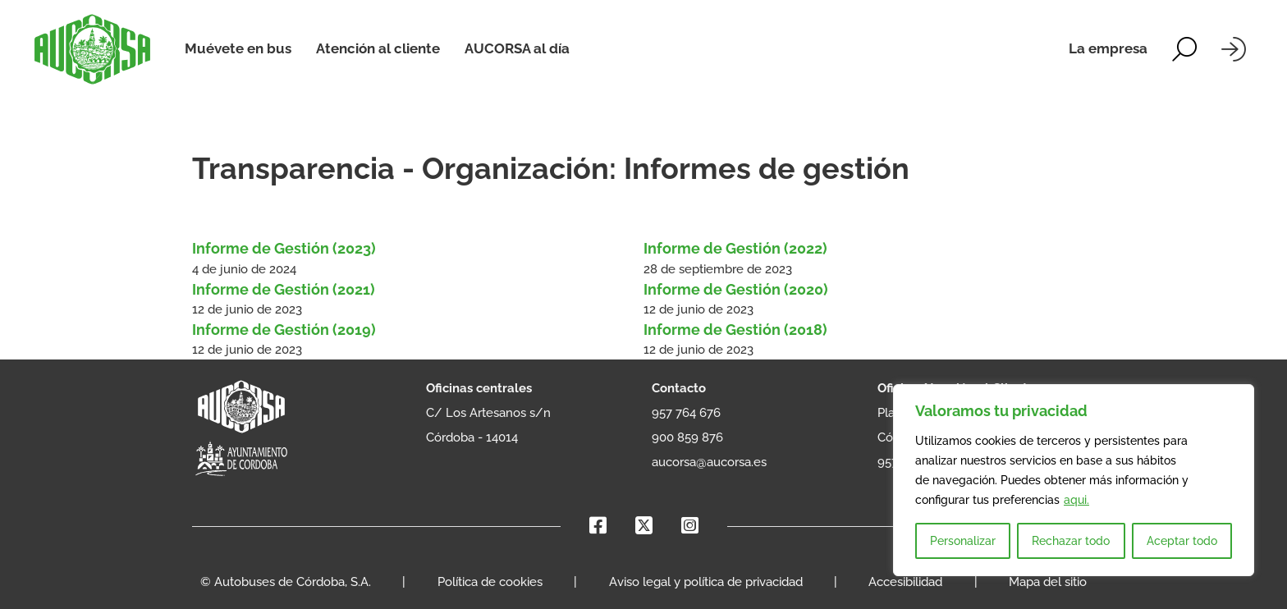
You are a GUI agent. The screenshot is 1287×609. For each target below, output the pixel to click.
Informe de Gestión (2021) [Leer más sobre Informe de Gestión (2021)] (283, 289)
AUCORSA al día (517, 48)
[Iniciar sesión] (1233, 49)
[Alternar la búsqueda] (1184, 49)
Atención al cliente (378, 48)
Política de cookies (490, 582)
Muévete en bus (238, 48)
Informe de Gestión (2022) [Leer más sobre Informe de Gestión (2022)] (735, 248)
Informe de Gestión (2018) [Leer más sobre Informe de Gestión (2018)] (735, 329)
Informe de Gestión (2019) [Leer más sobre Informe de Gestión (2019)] (285, 329)
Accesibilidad (905, 582)
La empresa (1108, 48)
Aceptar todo (1182, 540)
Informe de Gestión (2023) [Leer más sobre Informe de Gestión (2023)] (284, 248)
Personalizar (963, 540)
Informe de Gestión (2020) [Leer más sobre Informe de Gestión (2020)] (736, 289)
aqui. (1076, 499)
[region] (1073, 480)
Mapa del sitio (1048, 582)
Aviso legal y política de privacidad (706, 582)
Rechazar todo (1071, 540)
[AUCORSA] (92, 49)
